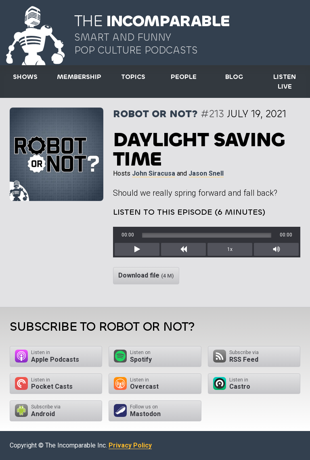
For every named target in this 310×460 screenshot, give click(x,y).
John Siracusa (153, 173)
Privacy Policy (130, 445)
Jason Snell (206, 173)
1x (229, 249)
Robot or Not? (155, 113)
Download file (146, 275)
